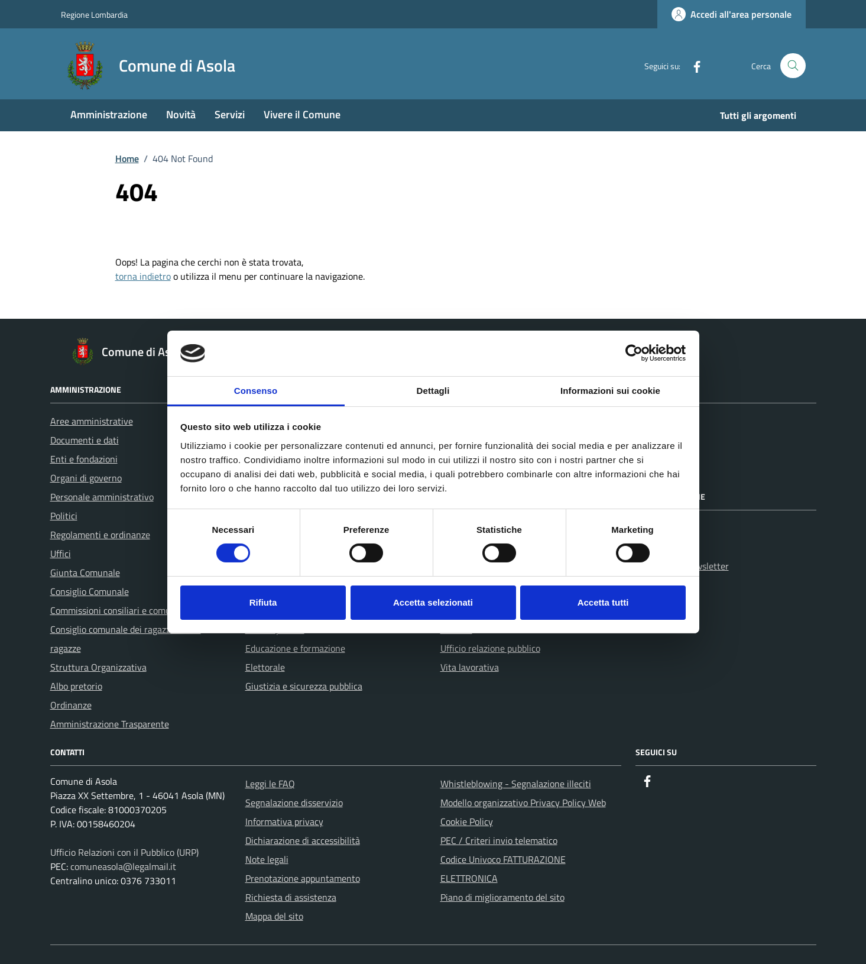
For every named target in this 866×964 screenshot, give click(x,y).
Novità (181, 114)
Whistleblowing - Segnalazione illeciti (515, 784)
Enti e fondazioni (84, 459)
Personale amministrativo (102, 497)
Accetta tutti (603, 602)
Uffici (60, 553)
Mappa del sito (274, 916)
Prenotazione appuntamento (302, 878)
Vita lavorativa (469, 667)
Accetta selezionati (433, 602)
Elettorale (265, 667)
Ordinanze (71, 705)
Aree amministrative (91, 421)
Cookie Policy (466, 821)
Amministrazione (108, 114)
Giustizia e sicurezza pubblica (303, 686)
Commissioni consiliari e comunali (118, 610)
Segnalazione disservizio (294, 802)
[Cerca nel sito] (793, 66)
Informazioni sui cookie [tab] (610, 391)
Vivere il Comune (302, 114)
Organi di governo (86, 478)
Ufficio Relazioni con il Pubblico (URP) (124, 852)
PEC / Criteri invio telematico (498, 840)
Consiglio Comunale (89, 591)
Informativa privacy (284, 821)
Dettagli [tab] (433, 391)
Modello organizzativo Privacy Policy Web (523, 802)
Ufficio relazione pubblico (490, 648)
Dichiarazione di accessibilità (302, 840)
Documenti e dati (84, 440)
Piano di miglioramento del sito (502, 897)
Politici (63, 516)
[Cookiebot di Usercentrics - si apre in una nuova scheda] (634, 353)
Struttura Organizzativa (98, 667)
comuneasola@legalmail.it (123, 866)
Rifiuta (263, 602)
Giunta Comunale (85, 572)
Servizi (230, 114)
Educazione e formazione (295, 648)
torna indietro (143, 276)
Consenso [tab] (255, 391)
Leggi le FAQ (270, 784)
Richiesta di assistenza (290, 897)
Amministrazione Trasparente (109, 724)
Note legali (266, 859)
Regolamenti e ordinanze (100, 535)
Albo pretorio (76, 686)
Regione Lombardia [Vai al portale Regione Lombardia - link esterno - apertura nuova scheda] (94, 14)
